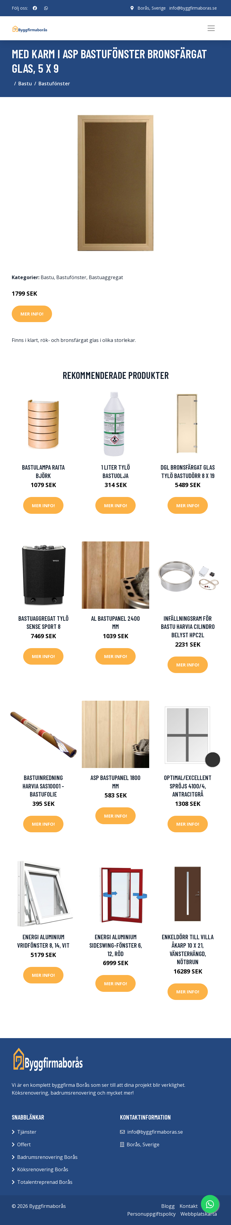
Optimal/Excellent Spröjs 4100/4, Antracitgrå (187, 786)
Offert (24, 1144)
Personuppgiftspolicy (151, 1214)
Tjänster (26, 1132)
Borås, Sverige (151, 8)
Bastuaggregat (106, 277)
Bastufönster (54, 83)
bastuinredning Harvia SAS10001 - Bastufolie (43, 786)
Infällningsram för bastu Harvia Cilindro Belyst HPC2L (188, 626)
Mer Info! (31, 314)
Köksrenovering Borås (42, 1169)
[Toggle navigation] (211, 28)
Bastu (25, 83)
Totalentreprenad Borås (44, 1182)
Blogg (168, 1206)
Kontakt (189, 1206)
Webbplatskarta (198, 1214)
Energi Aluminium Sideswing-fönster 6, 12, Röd (115, 945)
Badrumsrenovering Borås (47, 1157)
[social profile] (34, 8)
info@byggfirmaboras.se (193, 8)
